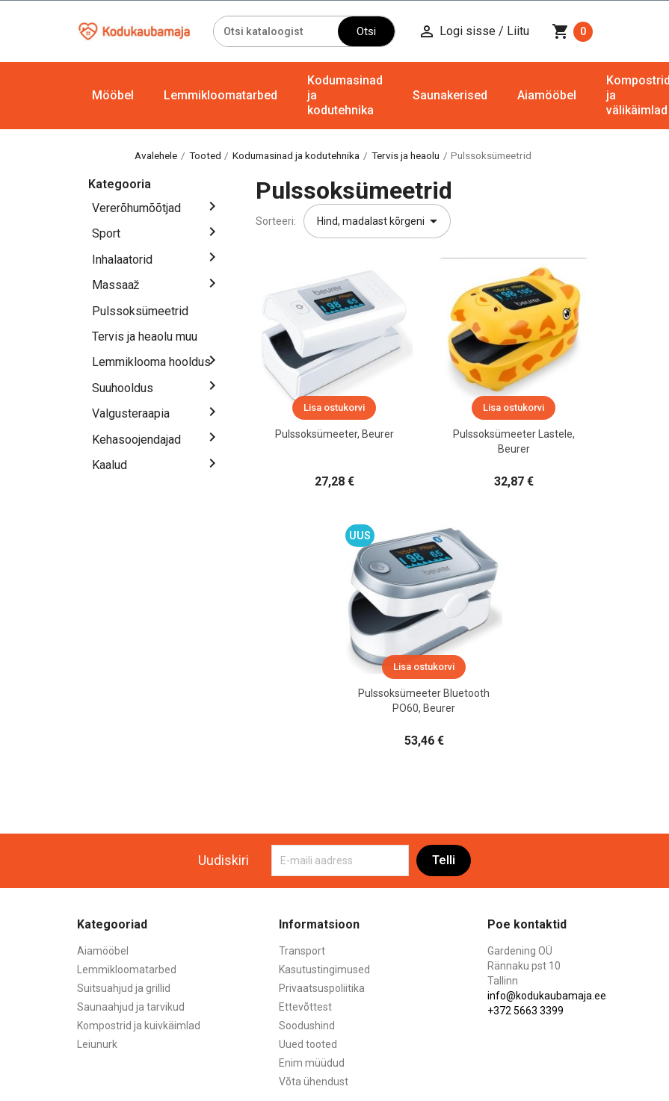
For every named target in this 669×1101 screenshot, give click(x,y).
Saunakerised (450, 95)
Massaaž (116, 285)
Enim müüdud (312, 1063)
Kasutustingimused (324, 970)
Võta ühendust (313, 1082)
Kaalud (109, 465)
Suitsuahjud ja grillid (123, 988)
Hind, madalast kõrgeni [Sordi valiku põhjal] (380, 221)
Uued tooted (308, 1044)
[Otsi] (276, 31)
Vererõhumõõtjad (136, 208)
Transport (302, 951)
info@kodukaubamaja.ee (546, 996)
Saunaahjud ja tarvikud (131, 1007)
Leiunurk (97, 1044)
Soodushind (307, 1026)
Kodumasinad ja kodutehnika (345, 95)
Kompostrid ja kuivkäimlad (138, 1026)
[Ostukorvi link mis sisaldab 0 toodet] (572, 31)
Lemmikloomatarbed (220, 95)
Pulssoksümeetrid (140, 311)
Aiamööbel (546, 95)
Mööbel (113, 95)
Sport (106, 233)
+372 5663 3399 (525, 1011)
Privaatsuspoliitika (322, 988)
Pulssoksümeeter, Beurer (334, 434)
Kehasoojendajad (136, 439)
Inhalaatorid (122, 259)
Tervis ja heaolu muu (144, 336)
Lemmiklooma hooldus (151, 362)
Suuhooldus (122, 388)
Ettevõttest (305, 1007)
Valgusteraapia (131, 413)
